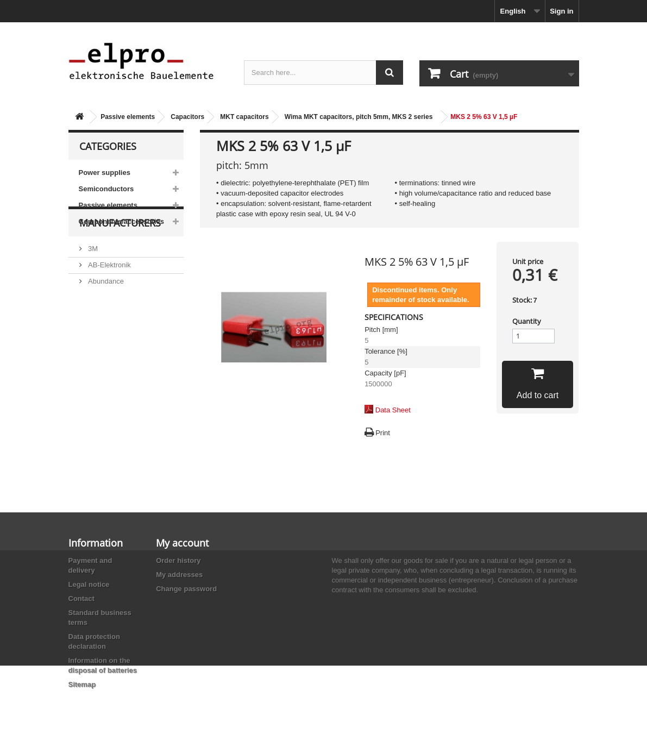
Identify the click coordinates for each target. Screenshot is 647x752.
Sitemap (82, 684)
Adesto (98, 365)
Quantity (526, 321)
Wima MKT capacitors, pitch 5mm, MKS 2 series (359, 117)
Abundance (105, 316)
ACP (94, 348)
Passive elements (127, 117)
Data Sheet (393, 410)
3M (92, 283)
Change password (186, 589)
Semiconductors (106, 189)
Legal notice (89, 584)
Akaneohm (104, 381)
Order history (178, 560)
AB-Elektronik (108, 300)
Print (382, 433)
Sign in (561, 11)
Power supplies (104, 172)
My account (182, 542)
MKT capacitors (244, 117)
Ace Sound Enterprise (121, 332)
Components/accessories (122, 221)
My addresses (179, 575)
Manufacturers (120, 261)
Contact (81, 598)
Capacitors (187, 117)
